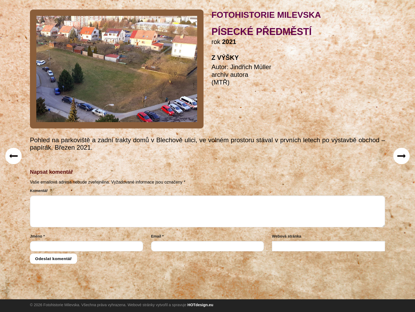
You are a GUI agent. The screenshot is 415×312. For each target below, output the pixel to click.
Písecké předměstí (261, 31)
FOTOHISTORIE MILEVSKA (266, 15)
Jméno (37, 236)
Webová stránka (286, 236)
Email (157, 236)
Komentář (39, 191)
